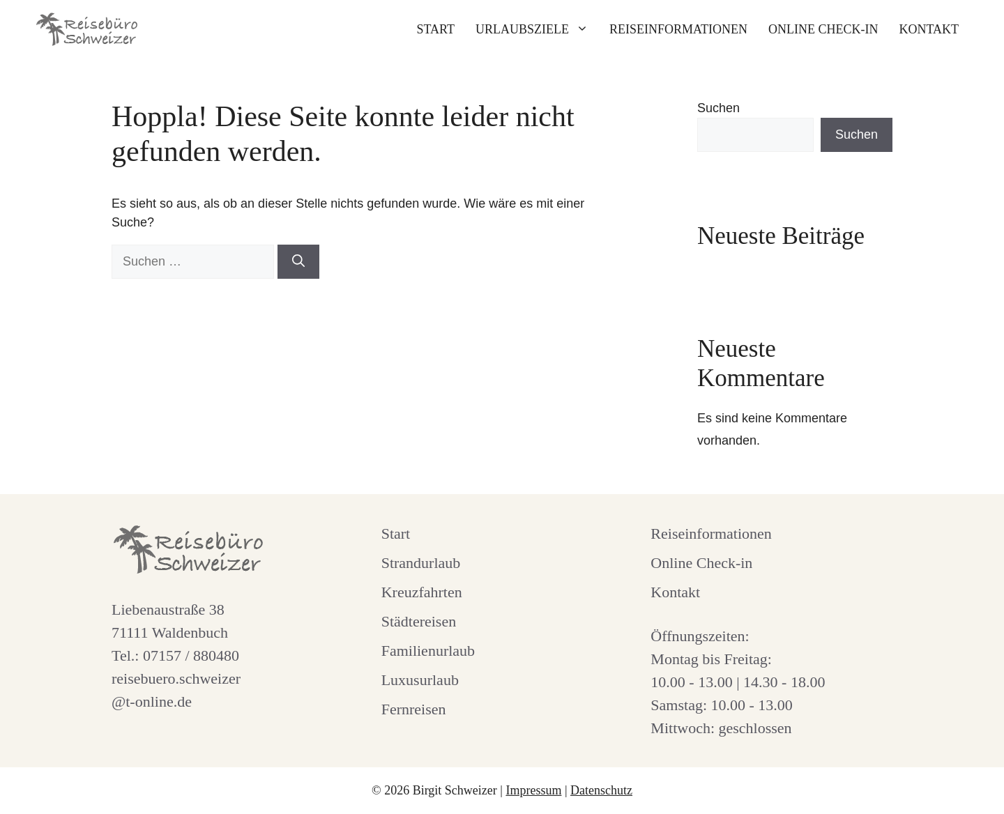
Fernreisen (413, 709)
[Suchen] (298, 262)
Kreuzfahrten (421, 592)
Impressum (533, 790)
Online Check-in (823, 29)
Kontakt (929, 29)
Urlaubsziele (537, 29)
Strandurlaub (421, 562)
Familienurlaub (428, 650)
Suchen (718, 108)
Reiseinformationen (678, 29)
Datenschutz (601, 790)
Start (435, 29)
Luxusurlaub (420, 680)
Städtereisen (419, 621)
